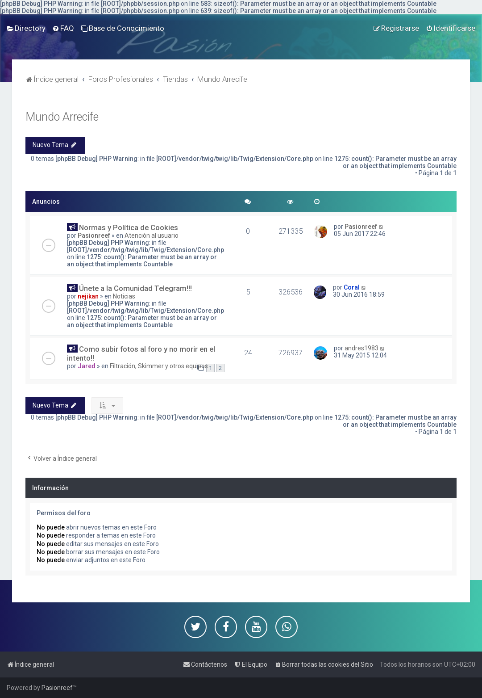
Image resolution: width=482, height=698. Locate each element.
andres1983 (361, 348)
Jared (87, 366)
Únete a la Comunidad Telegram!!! (135, 288)
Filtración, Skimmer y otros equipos (159, 366)
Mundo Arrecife (62, 116)
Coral (352, 287)
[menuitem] (26, 28)
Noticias (124, 296)
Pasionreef (94, 235)
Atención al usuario (152, 235)
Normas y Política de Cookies (128, 227)
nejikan (88, 296)
